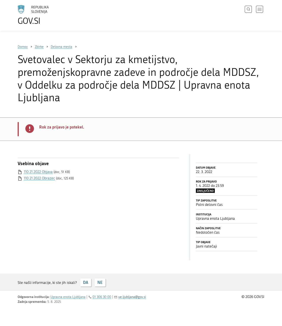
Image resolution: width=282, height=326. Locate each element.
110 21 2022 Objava (38, 172)
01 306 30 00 (102, 297)
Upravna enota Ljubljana (67, 297)
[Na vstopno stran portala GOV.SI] (45, 15)
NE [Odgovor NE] (99, 282)
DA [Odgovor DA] (85, 282)
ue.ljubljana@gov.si (132, 297)
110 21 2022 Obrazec (39, 178)
